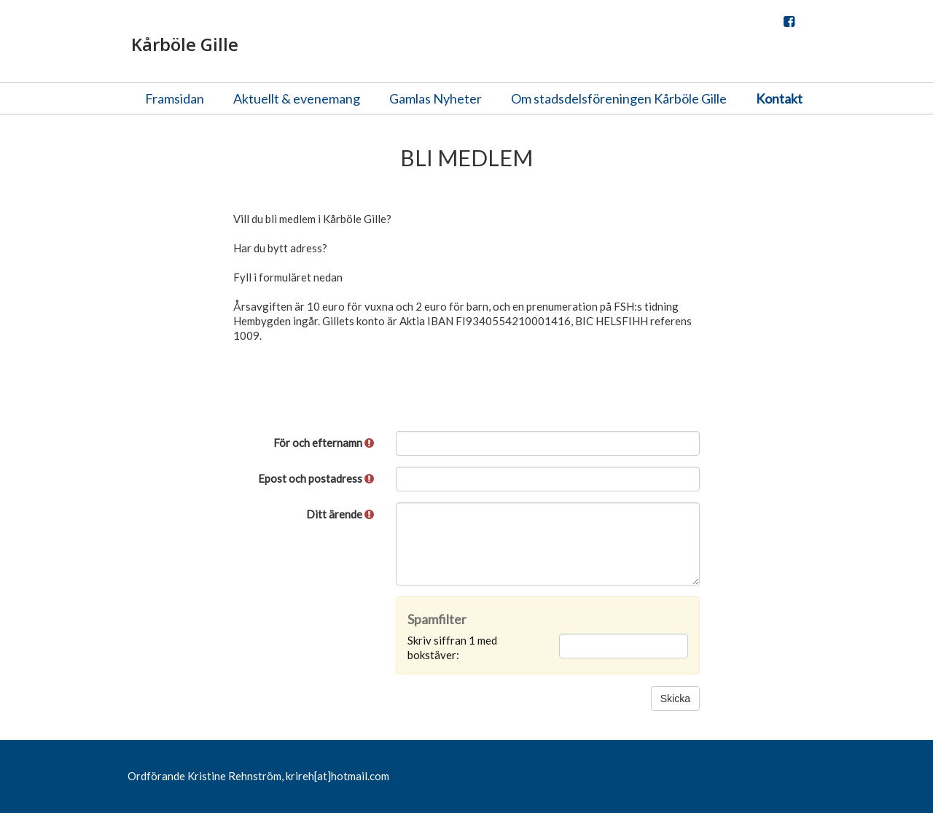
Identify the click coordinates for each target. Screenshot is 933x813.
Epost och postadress (316, 478)
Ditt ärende (340, 514)
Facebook (789, 24)
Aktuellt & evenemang (296, 98)
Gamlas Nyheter (435, 98)
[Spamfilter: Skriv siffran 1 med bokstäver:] (623, 646)
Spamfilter (436, 619)
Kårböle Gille (184, 44)
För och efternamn (323, 442)
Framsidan (174, 98)
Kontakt (779, 98)
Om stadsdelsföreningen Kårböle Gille (619, 98)
